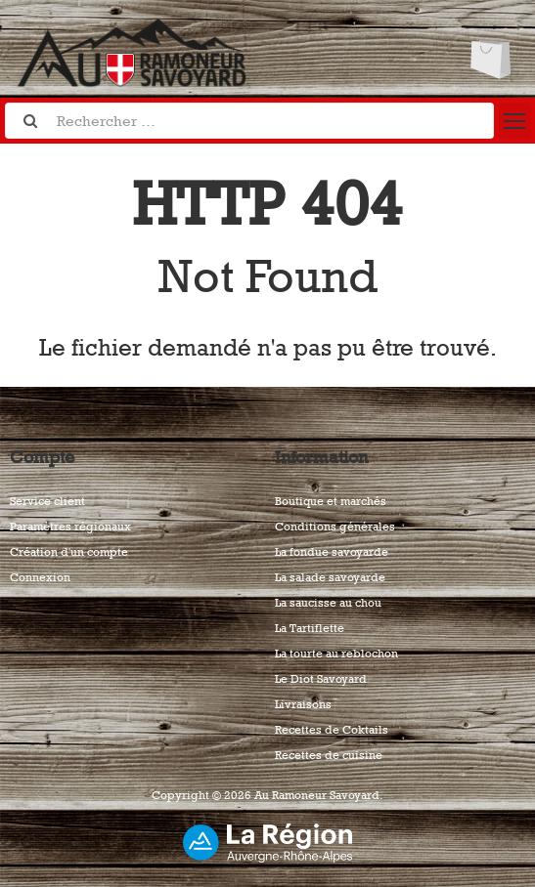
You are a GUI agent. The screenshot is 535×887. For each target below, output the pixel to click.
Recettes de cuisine (328, 755)
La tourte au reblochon (336, 653)
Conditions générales (335, 526)
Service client (47, 501)
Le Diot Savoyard (321, 679)
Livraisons (303, 704)
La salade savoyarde (330, 577)
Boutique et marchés (330, 501)
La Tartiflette (309, 628)
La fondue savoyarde (331, 552)
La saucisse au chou (328, 603)
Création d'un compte (69, 552)
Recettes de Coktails (331, 730)
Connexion (40, 577)
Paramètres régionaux (70, 526)
